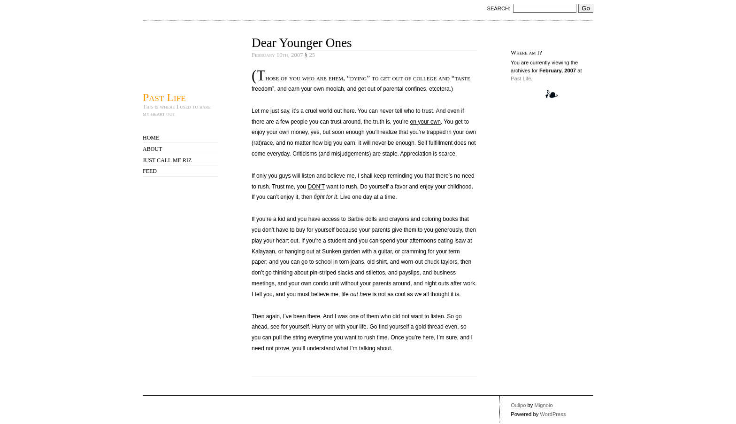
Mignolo (544, 405)
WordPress (553, 414)
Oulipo (518, 405)
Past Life (164, 97)
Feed (150, 171)
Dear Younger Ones (302, 43)
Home (151, 137)
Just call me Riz (167, 160)
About (152, 149)
